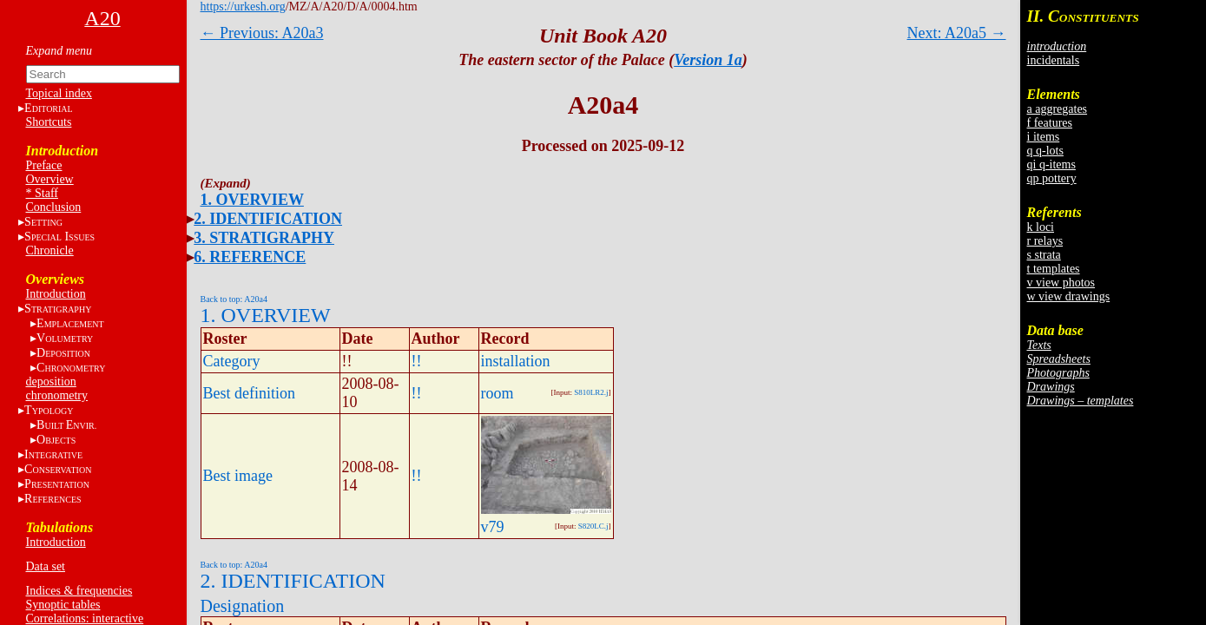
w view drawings (1068, 296)
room (497, 393)
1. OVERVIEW (252, 199)
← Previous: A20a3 (262, 33)
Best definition (249, 393)
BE (66, 424)
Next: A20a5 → (956, 33)
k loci (1041, 227)
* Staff (42, 193)
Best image (238, 475)
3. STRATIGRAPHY (264, 238)
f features (1049, 122)
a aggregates (1057, 108)
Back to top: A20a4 (234, 299)
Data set (45, 566)
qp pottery (1052, 178)
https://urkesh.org (243, 6)
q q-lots (1045, 150)
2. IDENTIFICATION (268, 218)
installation (515, 361)
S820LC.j (593, 526)
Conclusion (54, 207)
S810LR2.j (591, 392)
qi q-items (1051, 164)
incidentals (1053, 60)
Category (231, 361)
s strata (1044, 254)
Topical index (59, 93)
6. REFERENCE (250, 257)
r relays (1045, 240)
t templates (1053, 268)
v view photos (1061, 282)
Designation (243, 605)
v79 (492, 527)
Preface (44, 165)
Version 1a (708, 60)
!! (417, 361)
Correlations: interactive (85, 618)
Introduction (56, 293)
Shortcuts (49, 121)
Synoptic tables (63, 604)
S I (59, 236)
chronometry (57, 395)
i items (1043, 136)
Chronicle (50, 250)
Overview (50, 179)
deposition (51, 381)
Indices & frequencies (79, 590)
